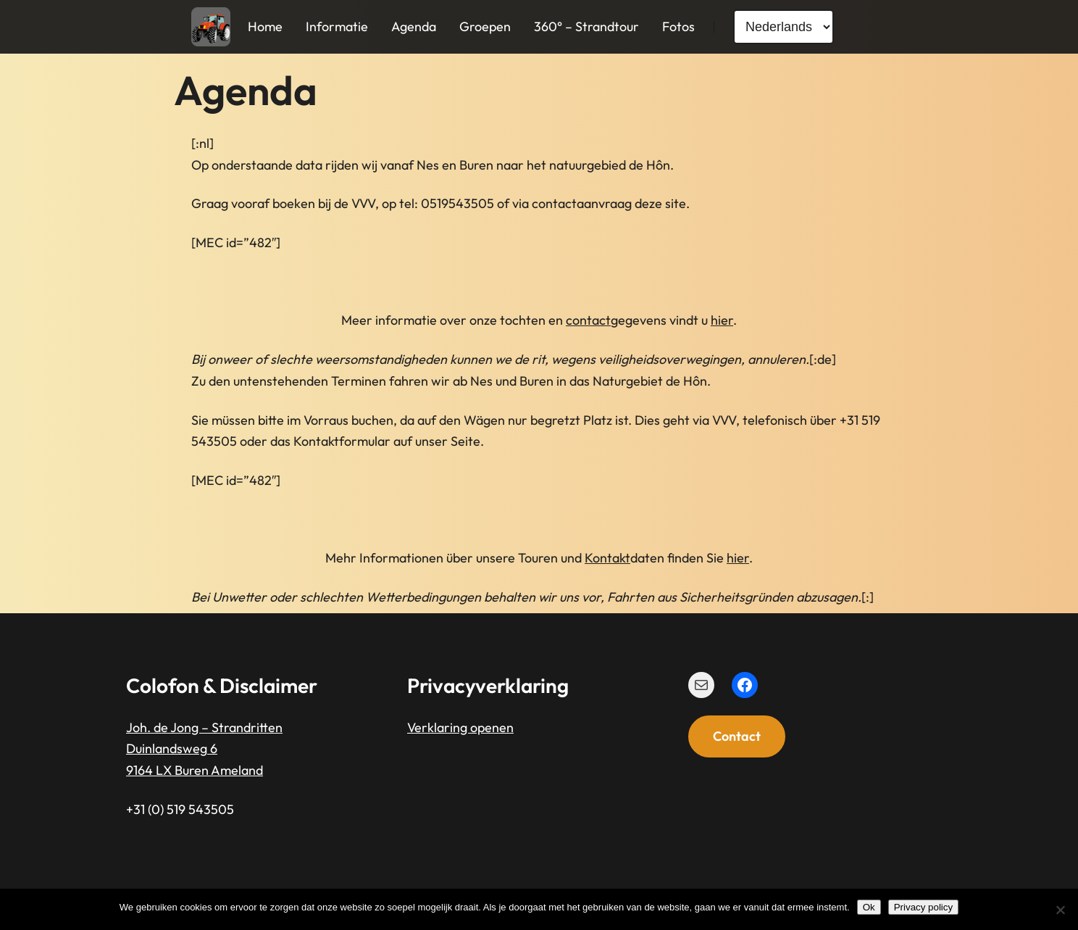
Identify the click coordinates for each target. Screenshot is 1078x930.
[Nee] (1060, 909)
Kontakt (607, 557)
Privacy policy (923, 907)
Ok (869, 907)
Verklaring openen (460, 726)
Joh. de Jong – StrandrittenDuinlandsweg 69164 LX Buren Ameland (204, 748)
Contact (737, 736)
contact (588, 320)
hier (722, 320)
